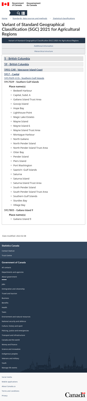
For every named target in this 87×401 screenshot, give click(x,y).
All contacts (6, 267)
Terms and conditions (10, 391)
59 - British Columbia (16, 64)
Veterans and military (10, 358)
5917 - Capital (11, 74)
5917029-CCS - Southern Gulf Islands (24, 78)
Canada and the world (11, 340)
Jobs (3, 284)
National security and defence (14, 321)
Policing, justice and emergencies (15, 330)
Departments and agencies (13, 272)
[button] (18, 13)
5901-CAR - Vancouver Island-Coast (23, 69)
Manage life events (9, 368)
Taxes (4, 312)
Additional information (43, 46)
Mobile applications (10, 382)
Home (4, 18)
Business (5, 298)
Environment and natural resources (16, 317)
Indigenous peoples (10, 354)
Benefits (5, 303)
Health (4, 307)
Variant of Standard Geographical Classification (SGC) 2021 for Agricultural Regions (43, 40)
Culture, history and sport (12, 326)
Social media (7, 377)
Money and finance (9, 344)
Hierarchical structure (43, 51)
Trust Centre (7, 255)
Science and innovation (11, 349)
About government (9, 277)
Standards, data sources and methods (30, 18)
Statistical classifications (64, 18)
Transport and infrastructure (13, 335)
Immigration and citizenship (13, 289)
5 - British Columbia (17, 58)
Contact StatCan (8, 251)
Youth (4, 363)
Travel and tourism (9, 293)
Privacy (4, 395)
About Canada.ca (8, 386)
